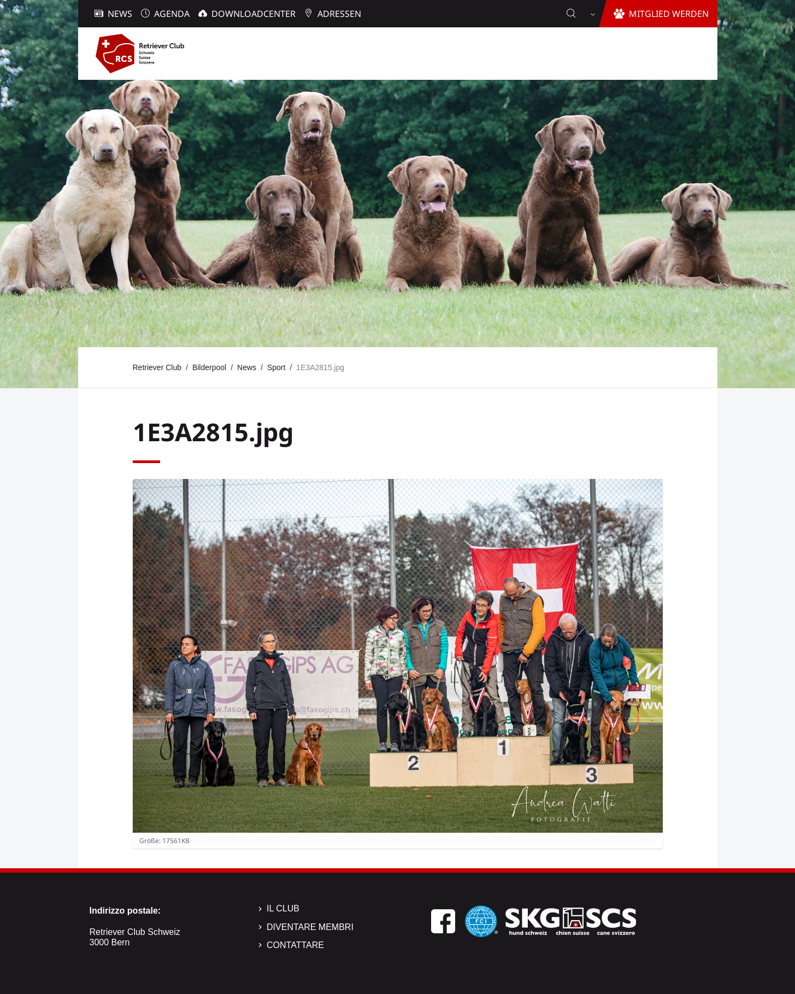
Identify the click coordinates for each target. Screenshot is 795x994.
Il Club (283, 908)
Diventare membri (310, 927)
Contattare (295, 945)
